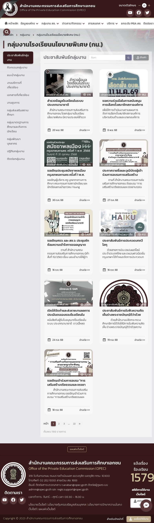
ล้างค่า (141, 57)
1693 (74, 480)
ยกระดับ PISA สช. (131, 23)
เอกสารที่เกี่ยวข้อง (18, 95)
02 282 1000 (48, 480)
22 (74, 423)
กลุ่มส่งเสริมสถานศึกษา (17, 112)
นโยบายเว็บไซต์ (37, 504)
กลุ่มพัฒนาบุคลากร (14, 141)
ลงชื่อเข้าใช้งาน (139, 519)
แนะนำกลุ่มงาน (16, 75)
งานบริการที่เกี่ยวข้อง (14, 84)
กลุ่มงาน (25, 34)
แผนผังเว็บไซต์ (47, 509)
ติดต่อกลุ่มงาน (16, 159)
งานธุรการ (13, 102)
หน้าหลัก (11, 23)
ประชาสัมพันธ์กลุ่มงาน (18, 57)
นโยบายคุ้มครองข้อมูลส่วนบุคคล (67, 504)
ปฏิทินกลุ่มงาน (15, 151)
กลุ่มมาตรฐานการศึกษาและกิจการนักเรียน (18, 127)
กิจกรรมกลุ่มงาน (17, 67)
